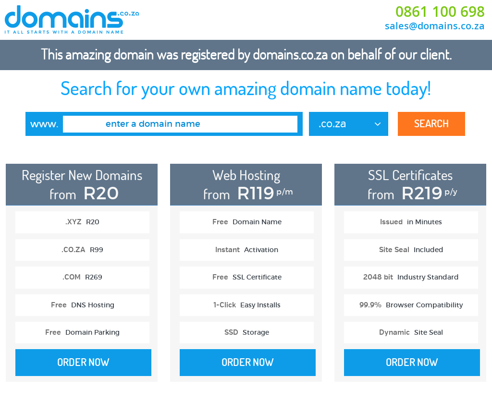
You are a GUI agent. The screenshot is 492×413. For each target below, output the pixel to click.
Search (431, 123)
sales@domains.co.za (435, 25)
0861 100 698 (440, 11)
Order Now (83, 362)
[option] (81, 277)
